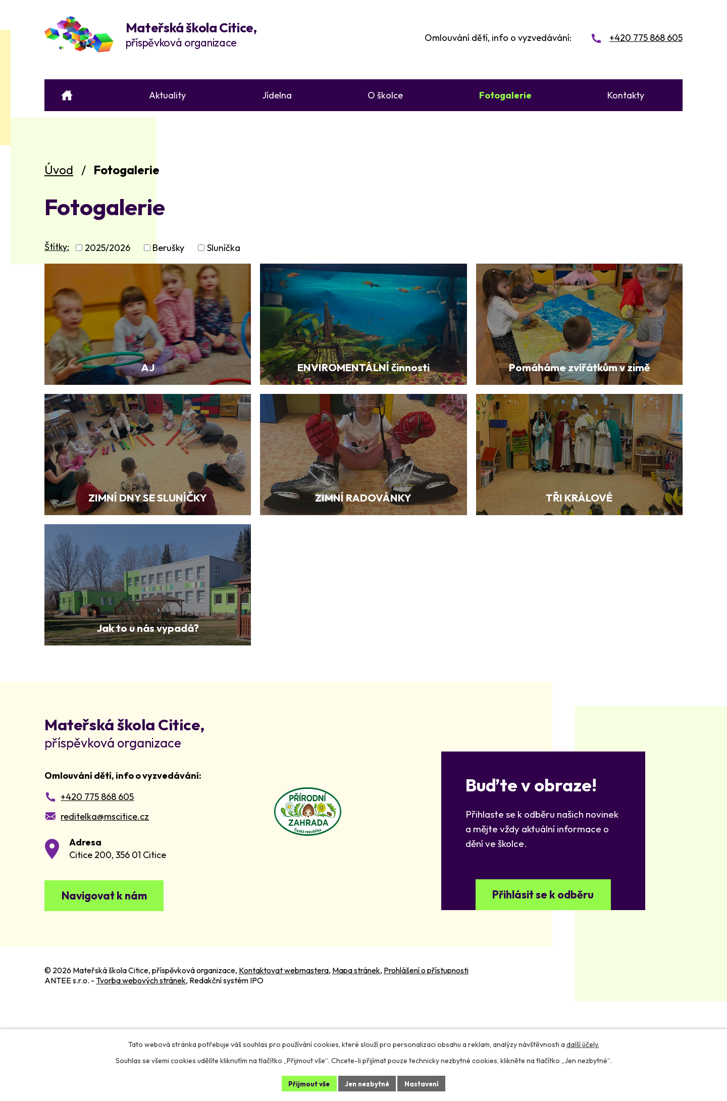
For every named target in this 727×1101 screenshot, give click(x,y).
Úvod (58, 169)
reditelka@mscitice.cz (105, 907)
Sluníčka (223, 248)
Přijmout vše (306, 1082)
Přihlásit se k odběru (543, 988)
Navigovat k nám (111, 989)
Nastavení (424, 1082)
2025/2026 (107, 248)
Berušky (168, 248)
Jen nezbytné (367, 1082)
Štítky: (56, 247)
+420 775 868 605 (97, 887)
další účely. (582, 1043)
